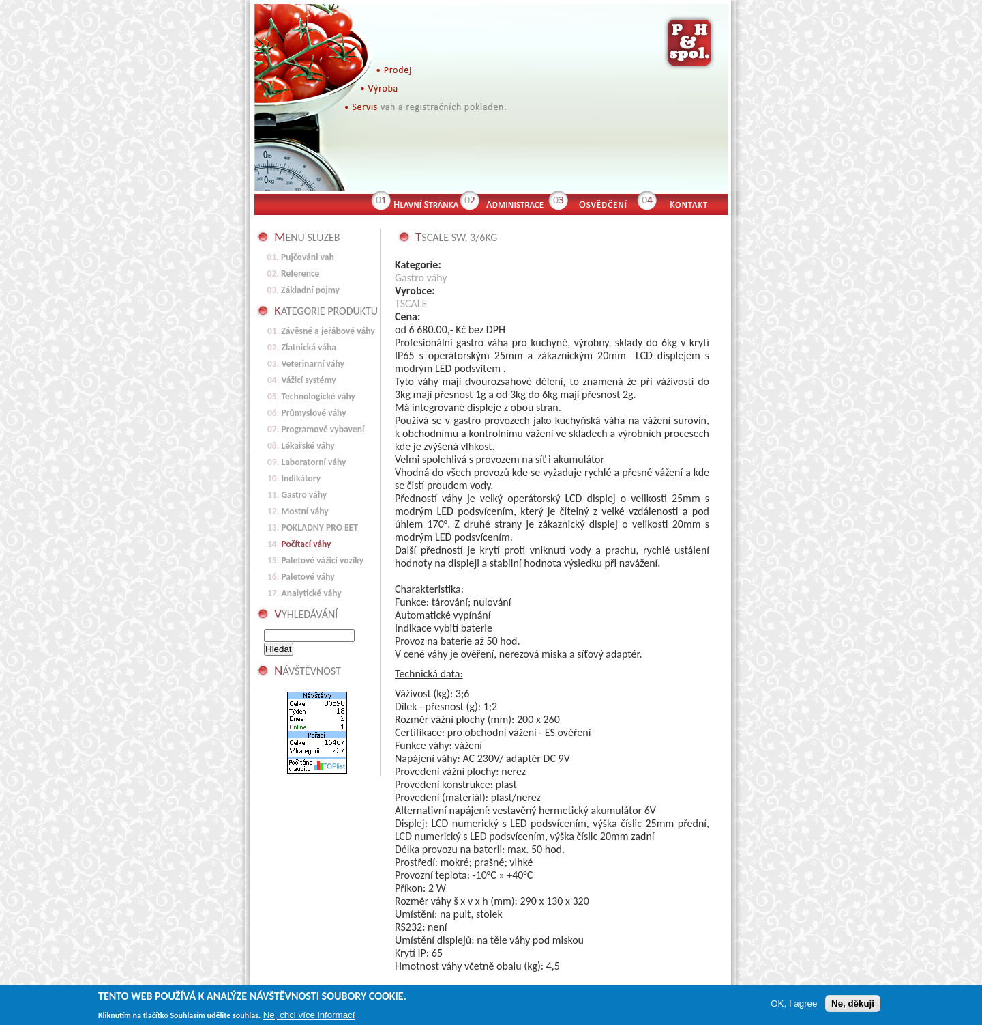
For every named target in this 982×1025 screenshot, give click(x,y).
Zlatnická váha (308, 347)
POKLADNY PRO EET (319, 527)
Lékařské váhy (307, 445)
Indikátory (301, 478)
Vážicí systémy (308, 380)
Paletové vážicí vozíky (322, 560)
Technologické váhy (318, 396)
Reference (300, 273)
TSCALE (411, 303)
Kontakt (694, 203)
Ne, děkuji (852, 1005)
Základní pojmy (310, 290)
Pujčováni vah (307, 257)
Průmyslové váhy (313, 413)
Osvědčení (602, 203)
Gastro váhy (421, 277)
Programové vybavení (322, 429)
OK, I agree (794, 1005)
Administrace (513, 203)
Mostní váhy (304, 511)
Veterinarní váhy (312, 363)
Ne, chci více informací (309, 1016)
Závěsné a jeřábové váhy (327, 331)
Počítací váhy (306, 544)
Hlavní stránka (425, 203)
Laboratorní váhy (313, 462)
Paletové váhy (307, 576)
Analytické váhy (311, 593)
